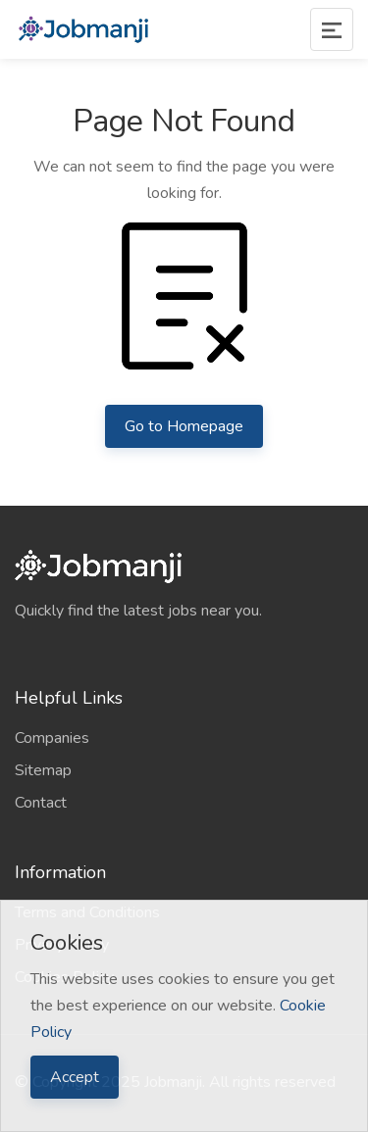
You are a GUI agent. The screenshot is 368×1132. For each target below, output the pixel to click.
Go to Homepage (184, 426)
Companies (52, 738)
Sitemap (43, 770)
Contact (41, 802)
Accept (74, 1077)
